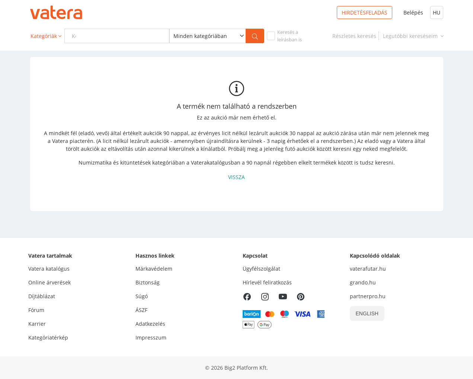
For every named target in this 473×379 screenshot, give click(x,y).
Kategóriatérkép (48, 337)
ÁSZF (141, 309)
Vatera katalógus (49, 268)
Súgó (141, 296)
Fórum (36, 309)
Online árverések (49, 282)
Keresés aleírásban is (289, 36)
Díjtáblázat (41, 296)
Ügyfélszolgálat (261, 268)
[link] (354, 36)
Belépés (413, 12)
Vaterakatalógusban (215, 162)
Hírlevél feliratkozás (267, 282)
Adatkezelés (150, 323)
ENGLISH (367, 313)
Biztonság (147, 282)
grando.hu (363, 282)
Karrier (37, 323)
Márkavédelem (153, 268)
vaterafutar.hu (368, 268)
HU (436, 12)
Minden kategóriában (200, 35)
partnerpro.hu (368, 296)
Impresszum (150, 337)
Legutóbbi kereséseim (414, 36)
